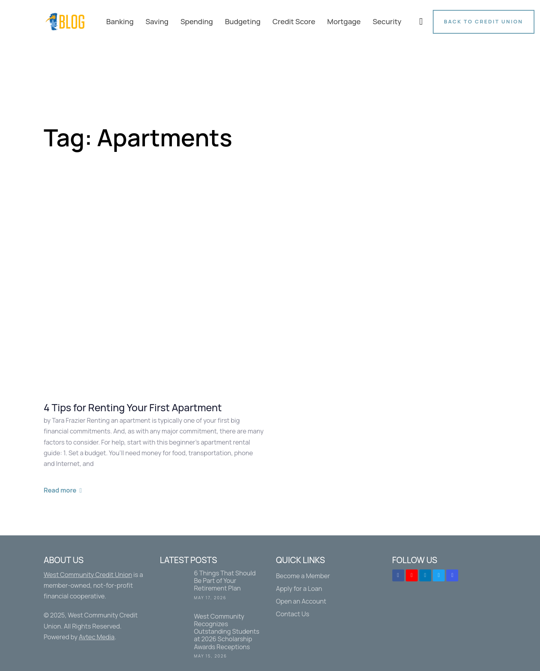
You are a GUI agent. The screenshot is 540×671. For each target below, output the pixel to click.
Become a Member (303, 575)
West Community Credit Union (88, 574)
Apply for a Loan (299, 588)
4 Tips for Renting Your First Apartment (133, 408)
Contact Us (292, 614)
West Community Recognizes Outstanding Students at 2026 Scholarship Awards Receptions (212, 637)
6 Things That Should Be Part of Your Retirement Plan (212, 586)
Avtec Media (96, 637)
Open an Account (301, 601)
